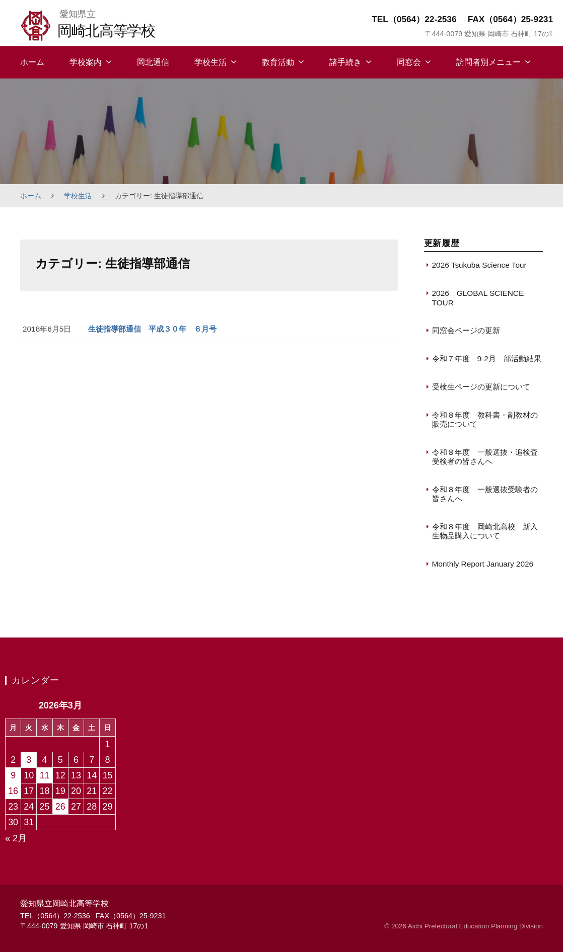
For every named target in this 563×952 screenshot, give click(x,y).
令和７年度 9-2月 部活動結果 (486, 358)
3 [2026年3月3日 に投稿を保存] (28, 760)
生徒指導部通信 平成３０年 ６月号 (152, 329)
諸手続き (345, 62)
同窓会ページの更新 (466, 330)
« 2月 (16, 838)
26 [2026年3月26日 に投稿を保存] (60, 807)
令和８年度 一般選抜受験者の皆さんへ (485, 494)
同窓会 (409, 62)
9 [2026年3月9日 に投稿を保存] (13, 775)
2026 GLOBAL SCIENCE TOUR (478, 297)
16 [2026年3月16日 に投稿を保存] (13, 791)
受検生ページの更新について (481, 386)
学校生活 (210, 62)
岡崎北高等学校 (106, 30)
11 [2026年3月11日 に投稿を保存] (45, 775)
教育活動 (278, 62)
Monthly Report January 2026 (483, 564)
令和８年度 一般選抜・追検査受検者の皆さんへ (485, 456)
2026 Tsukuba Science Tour (479, 265)
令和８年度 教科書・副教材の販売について (485, 419)
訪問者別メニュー (488, 62)
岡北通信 (153, 62)
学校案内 (85, 62)
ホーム (32, 62)
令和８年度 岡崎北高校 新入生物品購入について (485, 531)
